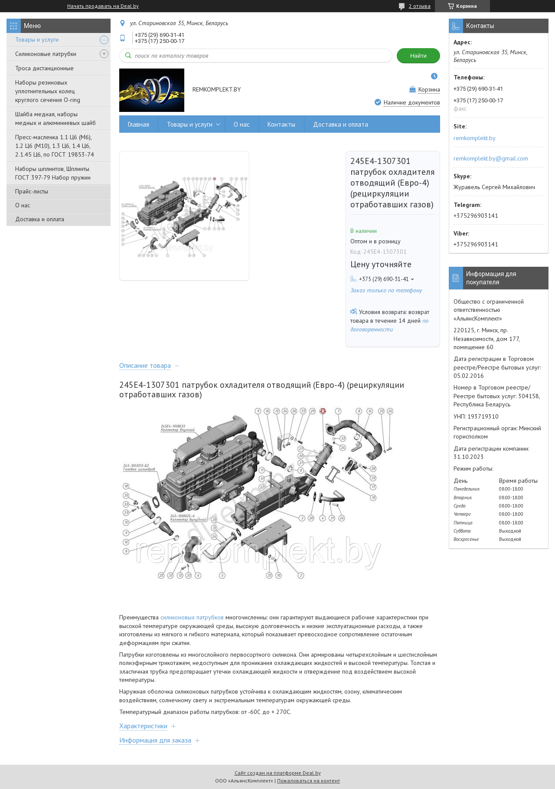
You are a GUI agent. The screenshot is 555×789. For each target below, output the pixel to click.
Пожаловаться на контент (308, 780)
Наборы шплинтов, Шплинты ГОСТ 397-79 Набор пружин (53, 173)
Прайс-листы (31, 191)
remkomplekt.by (475, 138)
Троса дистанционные (44, 68)
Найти (418, 55)
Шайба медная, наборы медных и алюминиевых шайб (55, 118)
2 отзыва (420, 6)
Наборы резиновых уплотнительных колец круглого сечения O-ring (47, 91)
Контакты (281, 124)
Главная (138, 124)
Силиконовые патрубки (45, 54)
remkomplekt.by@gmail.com (491, 158)
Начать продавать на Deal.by (103, 6)
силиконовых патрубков (192, 617)
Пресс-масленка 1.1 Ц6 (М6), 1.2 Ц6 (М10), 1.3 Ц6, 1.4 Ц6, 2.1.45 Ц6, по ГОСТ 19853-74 (54, 145)
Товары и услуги (37, 39)
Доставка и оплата (39, 219)
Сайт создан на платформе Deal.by (278, 772)
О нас (22, 205)
